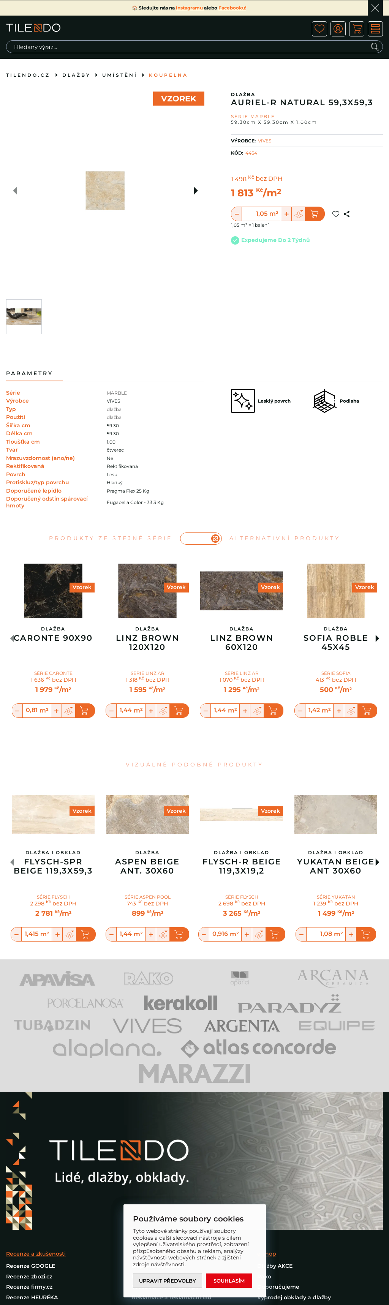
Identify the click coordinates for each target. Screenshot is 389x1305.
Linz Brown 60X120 (242, 643)
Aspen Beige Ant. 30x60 (147, 866)
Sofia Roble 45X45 (336, 643)
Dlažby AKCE (275, 1265)
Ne (110, 458)
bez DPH (269, 179)
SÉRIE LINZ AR (147, 673)
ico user (338, 29)
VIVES (264, 141)
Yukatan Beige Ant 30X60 (336, 866)
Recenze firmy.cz (29, 1286)
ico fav (319, 29)
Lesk (112, 474)
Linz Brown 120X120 (147, 643)
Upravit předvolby (167, 1281)
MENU (375, 28)
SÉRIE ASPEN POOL (148, 897)
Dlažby (76, 75)
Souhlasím (229, 1281)
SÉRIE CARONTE (53, 673)
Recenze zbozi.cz (29, 1276)
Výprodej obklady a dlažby (294, 1297)
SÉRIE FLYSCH (53, 897)
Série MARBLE (253, 116)
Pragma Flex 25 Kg (128, 491)
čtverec (115, 450)
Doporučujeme (278, 1286)
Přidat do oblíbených (335, 213)
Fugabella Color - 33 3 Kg (135, 502)
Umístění (120, 75)
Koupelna (168, 75)
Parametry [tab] (29, 373)
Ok (375, 8)
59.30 (113, 425)
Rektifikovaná (122, 466)
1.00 (111, 442)
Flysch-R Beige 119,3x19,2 (241, 866)
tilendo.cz (28, 75)
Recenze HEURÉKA (32, 1297)
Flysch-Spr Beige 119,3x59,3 (53, 866)
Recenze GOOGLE (30, 1265)
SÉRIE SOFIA (336, 673)
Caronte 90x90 (53, 638)
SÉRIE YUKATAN (336, 897)
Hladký (115, 482)
